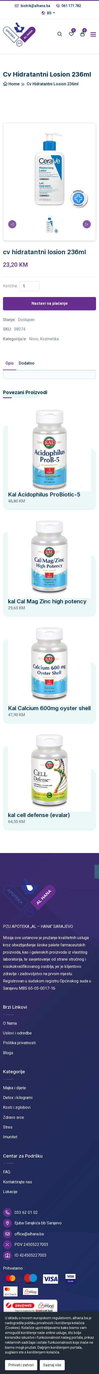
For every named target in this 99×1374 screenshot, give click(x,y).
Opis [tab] (10, 363)
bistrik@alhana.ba (32, 6)
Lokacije (10, 1191)
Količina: (10, 286)
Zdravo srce (13, 1117)
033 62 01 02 (20, 1212)
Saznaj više (52, 1365)
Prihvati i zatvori (21, 1365)
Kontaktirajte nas (17, 1182)
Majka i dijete (14, 1087)
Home (11, 84)
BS (47, 13)
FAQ (6, 1172)
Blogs (8, 1052)
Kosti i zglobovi (16, 1107)
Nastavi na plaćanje (50, 303)
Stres (7, 1127)
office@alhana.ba (23, 1234)
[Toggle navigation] (93, 34)
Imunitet (10, 1137)
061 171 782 (68, 6)
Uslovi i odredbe (17, 1033)
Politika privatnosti (19, 1042)
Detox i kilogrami (17, 1097)
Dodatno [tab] (26, 363)
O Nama (10, 1023)
